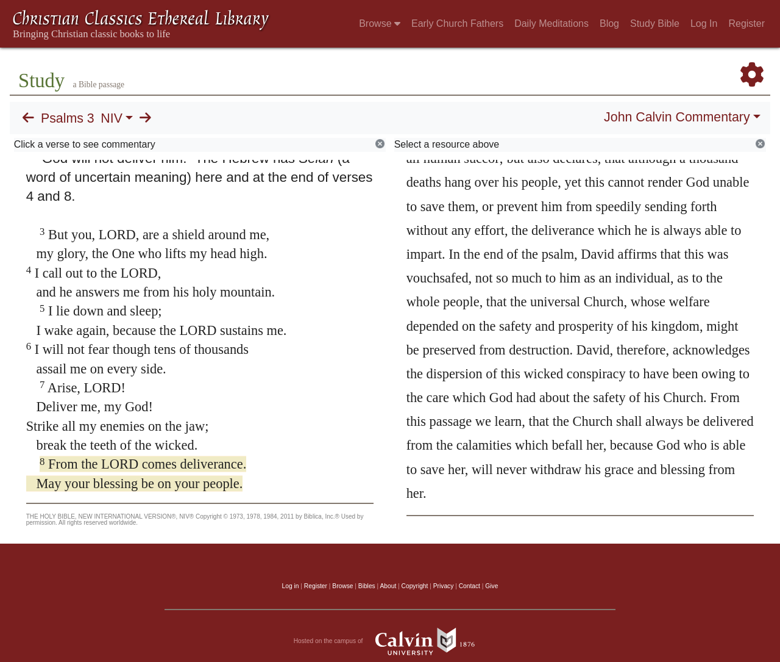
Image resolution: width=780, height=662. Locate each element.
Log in (290, 586)
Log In (703, 23)
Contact (469, 586)
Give (491, 586)
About (388, 586)
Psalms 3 (67, 118)
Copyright (415, 586)
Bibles (366, 586)
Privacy (443, 586)
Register (746, 23)
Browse (379, 23)
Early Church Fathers (457, 23)
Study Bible (654, 23)
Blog (609, 23)
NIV (111, 118)
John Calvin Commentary (677, 117)
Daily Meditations (551, 23)
